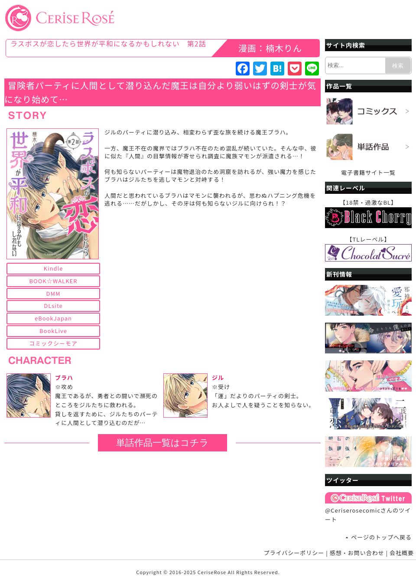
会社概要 (402, 553)
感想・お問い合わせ (357, 553)
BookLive (53, 331)
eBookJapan (53, 318)
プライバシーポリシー (294, 553)
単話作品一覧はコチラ (162, 443)
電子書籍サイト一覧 (368, 172)
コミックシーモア (53, 343)
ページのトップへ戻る (381, 537)
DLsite (53, 305)
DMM (53, 293)
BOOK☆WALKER (53, 281)
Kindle (53, 268)
